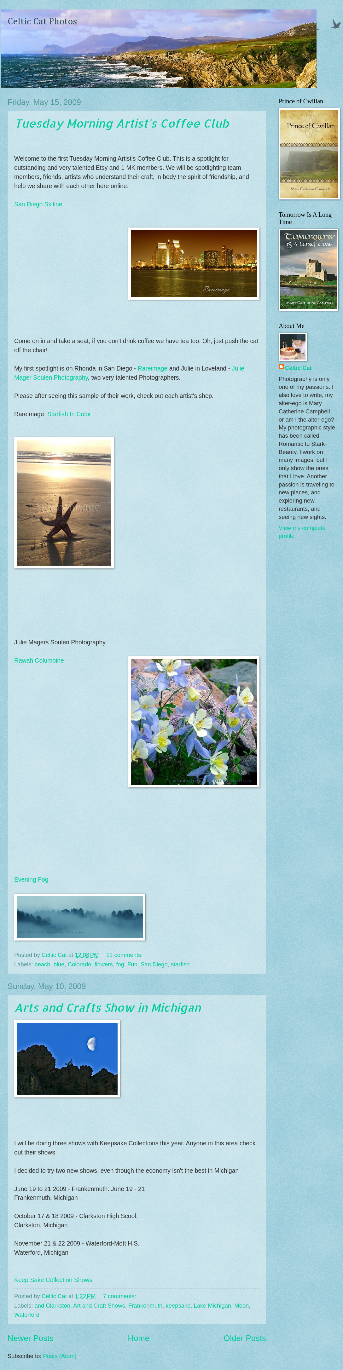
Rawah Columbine (39, 660)
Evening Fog (31, 879)
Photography (70, 377)
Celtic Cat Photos (42, 21)
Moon (241, 1305)
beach (42, 964)
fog (120, 964)
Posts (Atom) (59, 1356)
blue (59, 964)
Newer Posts (31, 1338)
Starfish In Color (69, 414)
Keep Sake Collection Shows (53, 1280)
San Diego (154, 964)
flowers (104, 964)
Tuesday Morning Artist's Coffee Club (121, 123)
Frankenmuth (145, 1305)
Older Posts (245, 1338)
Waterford (26, 1314)
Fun (132, 964)
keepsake (178, 1305)
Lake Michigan (212, 1305)
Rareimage (152, 368)
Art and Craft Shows (99, 1305)
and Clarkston (52, 1305)
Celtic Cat (298, 368)
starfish (180, 964)
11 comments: (125, 955)
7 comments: (120, 1296)
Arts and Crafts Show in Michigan (107, 1007)
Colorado (79, 964)
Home (138, 1338)
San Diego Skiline (38, 204)
